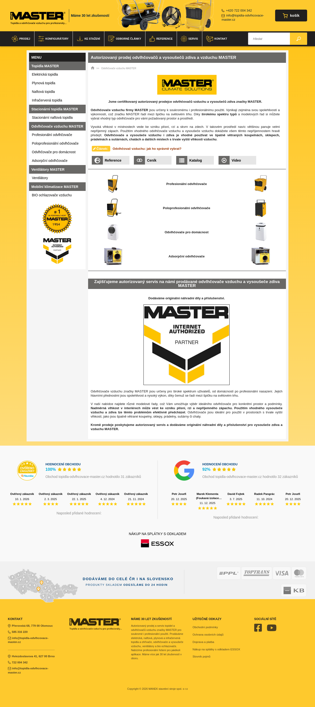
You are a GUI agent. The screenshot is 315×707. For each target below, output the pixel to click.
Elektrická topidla (45, 74)
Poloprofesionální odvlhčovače (55, 143)
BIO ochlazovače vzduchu (52, 195)
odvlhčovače (125, 118)
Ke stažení (88, 38)
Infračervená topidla (47, 100)
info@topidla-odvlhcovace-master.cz (242, 17)
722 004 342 (18, 662)
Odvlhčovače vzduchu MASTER (57, 126)
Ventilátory (40, 178)
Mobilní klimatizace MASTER (55, 187)
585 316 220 (18, 631)
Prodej (21, 39)
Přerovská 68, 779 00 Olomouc (30, 625)
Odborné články (124, 39)
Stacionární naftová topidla (52, 117)
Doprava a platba (203, 641)
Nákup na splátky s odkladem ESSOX (216, 649)
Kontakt (216, 39)
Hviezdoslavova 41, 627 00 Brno (31, 656)
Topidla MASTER (45, 66)
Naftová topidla (43, 92)
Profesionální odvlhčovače (52, 135)
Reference (161, 39)
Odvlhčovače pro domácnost (54, 152)
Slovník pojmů (201, 656)
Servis (189, 39)
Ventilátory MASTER (48, 169)
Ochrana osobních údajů (208, 634)
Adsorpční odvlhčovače (50, 161)
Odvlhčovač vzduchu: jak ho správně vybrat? (147, 149)
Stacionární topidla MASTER (55, 109)
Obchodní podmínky (205, 627)
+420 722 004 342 (236, 10)
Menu (37, 57)
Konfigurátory (53, 39)
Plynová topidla (43, 83)
